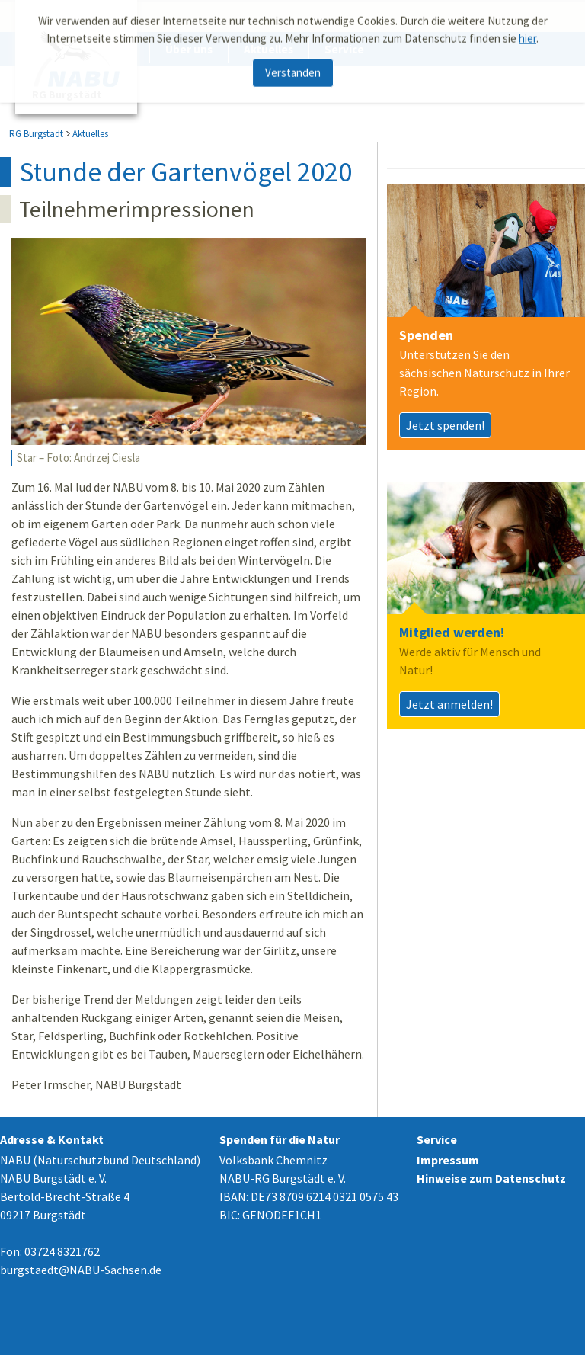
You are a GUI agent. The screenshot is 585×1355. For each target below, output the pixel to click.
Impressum (448, 1160)
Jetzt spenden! (445, 425)
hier (527, 34)
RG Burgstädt (36, 133)
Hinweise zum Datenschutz (491, 1178)
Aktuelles (90, 133)
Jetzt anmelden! (449, 704)
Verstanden (293, 69)
